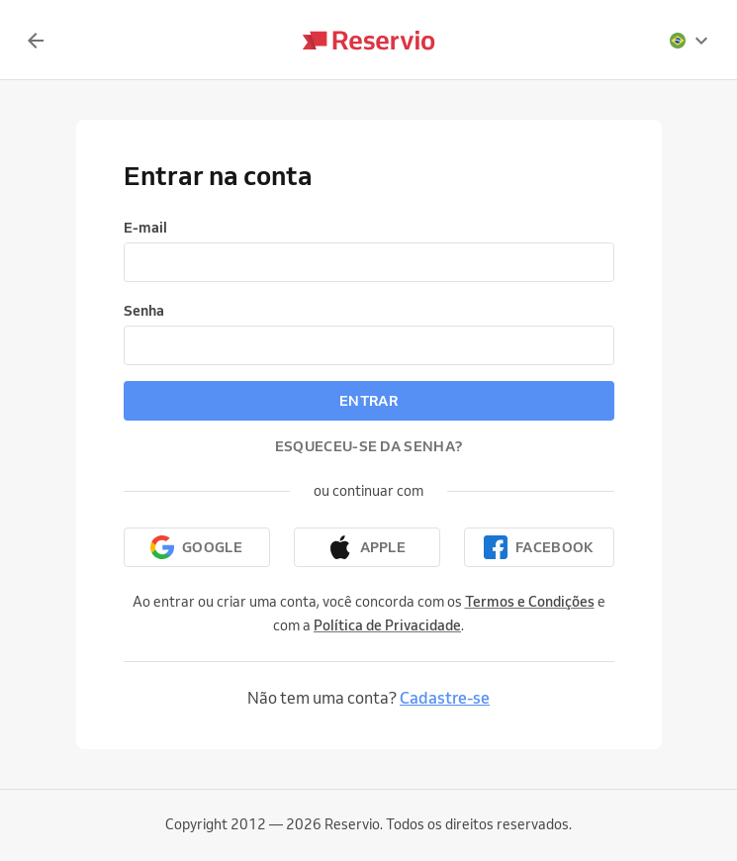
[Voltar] (35, 40)
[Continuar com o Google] (197, 547)
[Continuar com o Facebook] (539, 547)
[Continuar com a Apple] (367, 547)
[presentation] (689, 40)
